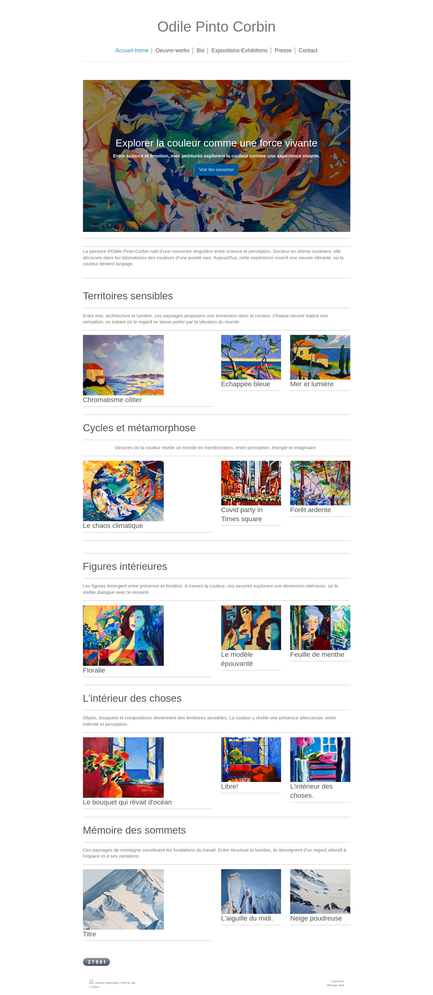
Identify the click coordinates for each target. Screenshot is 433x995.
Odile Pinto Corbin (216, 27)
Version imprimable (104, 982)
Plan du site (128, 982)
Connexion (337, 981)
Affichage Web (335, 985)
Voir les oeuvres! (216, 169)
